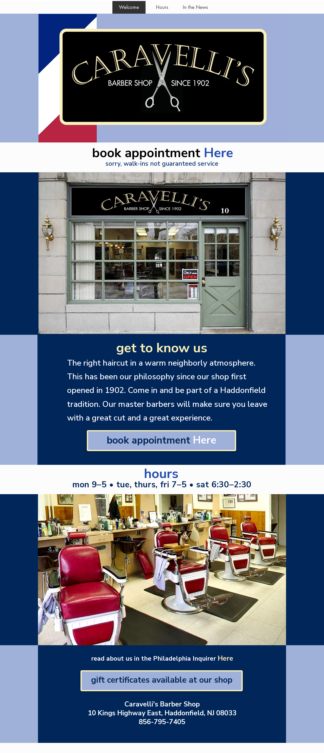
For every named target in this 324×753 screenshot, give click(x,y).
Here (218, 153)
